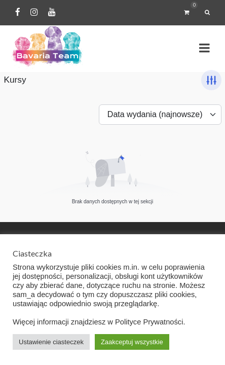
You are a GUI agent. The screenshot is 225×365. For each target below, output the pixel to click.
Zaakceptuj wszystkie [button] (132, 342)
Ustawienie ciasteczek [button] (51, 342)
